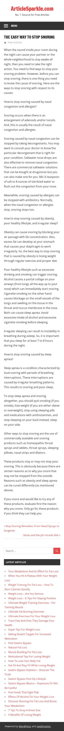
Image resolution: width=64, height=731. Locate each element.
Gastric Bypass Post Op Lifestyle (27, 678)
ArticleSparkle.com (32, 9)
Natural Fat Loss (17, 647)
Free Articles (15, 42)
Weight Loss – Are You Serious (26, 593)
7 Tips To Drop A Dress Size (24, 710)
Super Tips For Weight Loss (24, 629)
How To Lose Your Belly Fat (24, 661)
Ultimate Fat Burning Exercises (26, 611)
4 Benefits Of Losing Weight (24, 714)
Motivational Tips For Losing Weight (29, 656)
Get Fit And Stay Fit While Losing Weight (31, 665)
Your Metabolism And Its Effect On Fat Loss (33, 571)
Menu (14, 26)
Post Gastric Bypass (19, 643)
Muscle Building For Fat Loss (25, 652)
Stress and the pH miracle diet (40, 535)
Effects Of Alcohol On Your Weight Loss (31, 696)
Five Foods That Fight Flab (23, 692)
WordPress (25, 726)
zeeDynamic (44, 726)
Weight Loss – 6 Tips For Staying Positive (32, 598)
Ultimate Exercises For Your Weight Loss (31, 616)
